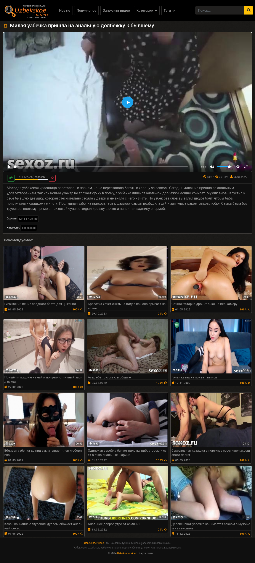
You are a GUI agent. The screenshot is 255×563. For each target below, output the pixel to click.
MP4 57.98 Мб (28, 218)
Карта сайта (146, 553)
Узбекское (29, 227)
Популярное (86, 10)
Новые (64, 10)
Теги (169, 10)
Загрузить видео (116, 10)
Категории (146, 10)
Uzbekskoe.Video (94, 543)
